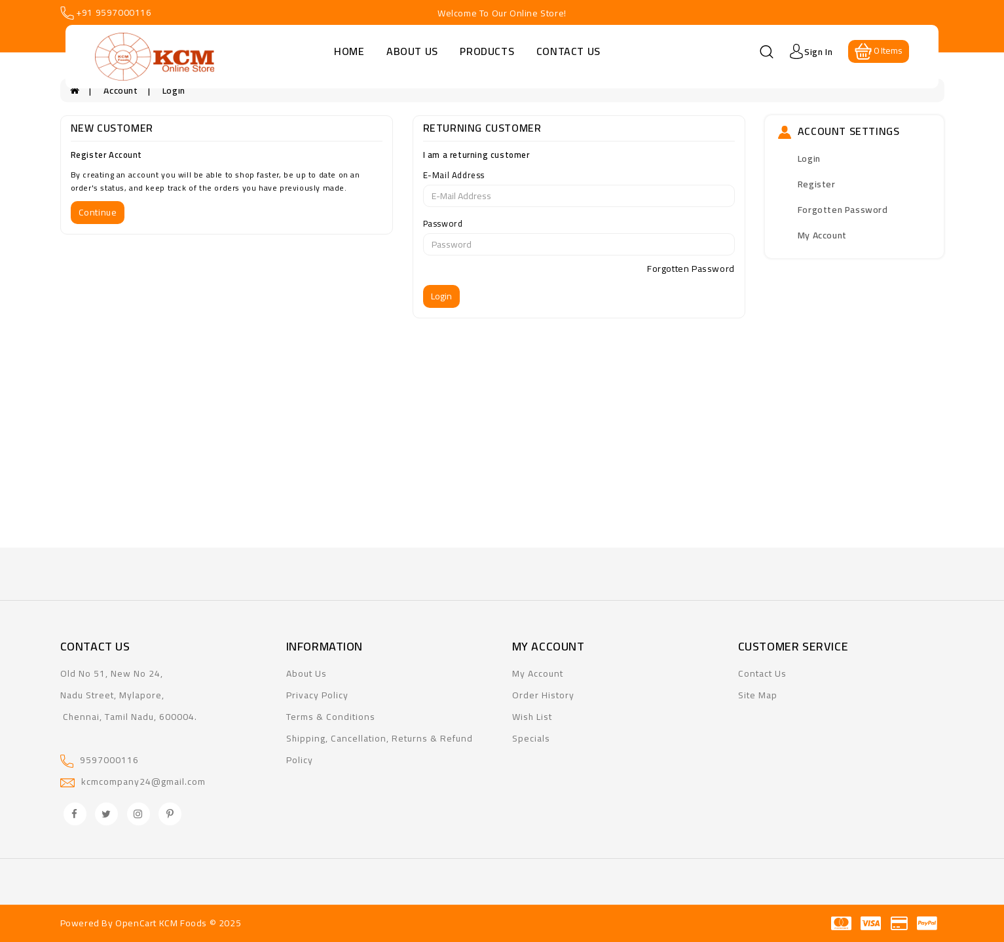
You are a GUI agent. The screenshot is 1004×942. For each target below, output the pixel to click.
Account (120, 90)
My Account (822, 235)
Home (349, 51)
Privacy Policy (317, 695)
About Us (412, 51)
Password (443, 223)
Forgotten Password (691, 268)
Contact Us (568, 51)
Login (173, 90)
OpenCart (136, 923)
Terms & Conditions (330, 716)
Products (487, 51)
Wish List (532, 716)
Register (817, 184)
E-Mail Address (454, 174)
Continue (98, 212)
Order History (543, 695)
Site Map (757, 695)
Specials (531, 738)
